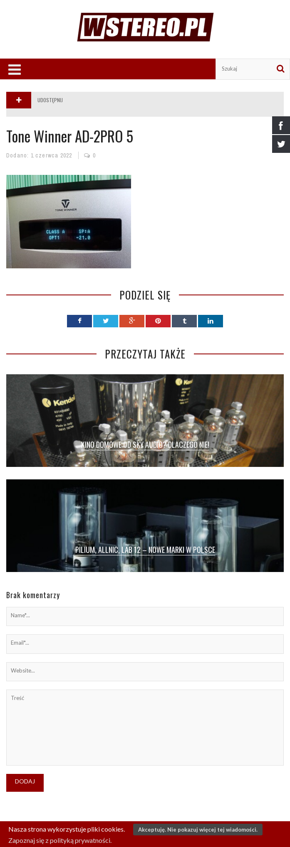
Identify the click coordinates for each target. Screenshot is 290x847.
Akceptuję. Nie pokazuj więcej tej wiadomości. (198, 829)
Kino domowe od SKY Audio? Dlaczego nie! (145, 444)
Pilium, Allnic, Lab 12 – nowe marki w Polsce (145, 549)
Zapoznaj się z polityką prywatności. (60, 840)
